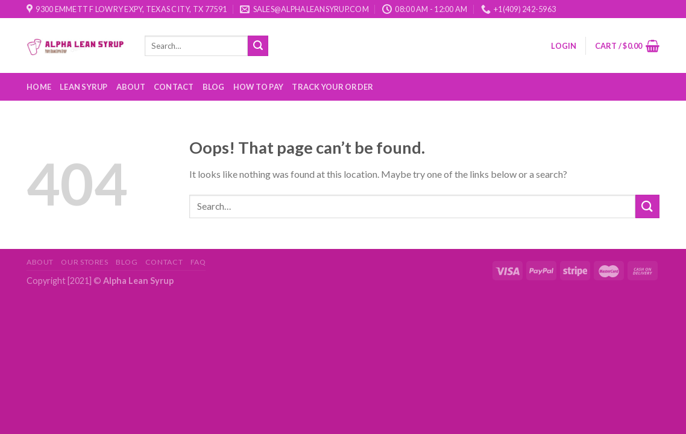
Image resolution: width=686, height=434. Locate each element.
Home (39, 87)
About (130, 87)
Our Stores (84, 261)
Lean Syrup (84, 87)
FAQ (198, 261)
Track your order (332, 87)
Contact (174, 87)
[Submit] (258, 46)
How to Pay (258, 87)
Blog (214, 87)
